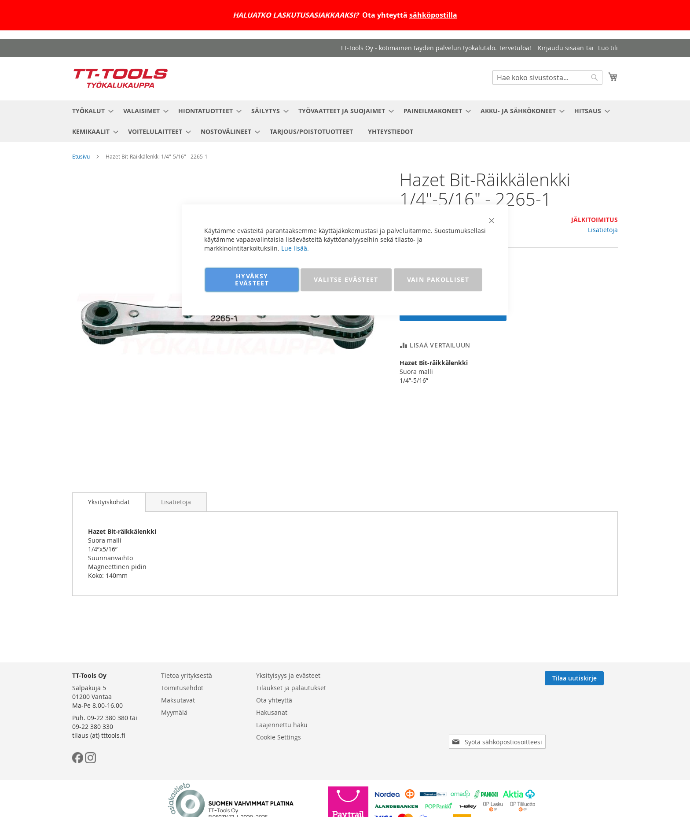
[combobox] (547, 77)
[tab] (109, 502)
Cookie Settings (278, 737)
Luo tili (608, 48)
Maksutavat (178, 700)
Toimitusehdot (182, 688)
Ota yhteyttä (274, 700)
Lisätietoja (603, 230)
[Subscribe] (588, 678)
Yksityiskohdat (109, 502)
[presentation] (499, 717)
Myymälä (174, 712)
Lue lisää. (295, 248)
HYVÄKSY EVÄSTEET (252, 279)
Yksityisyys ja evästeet (288, 675)
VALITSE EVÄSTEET (346, 279)
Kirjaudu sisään (561, 48)
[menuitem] (90, 110)
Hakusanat (271, 712)
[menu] (345, 121)
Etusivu (81, 156)
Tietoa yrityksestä (186, 675)
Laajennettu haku (282, 725)
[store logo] (120, 78)
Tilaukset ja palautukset (291, 688)
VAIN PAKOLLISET (438, 279)
